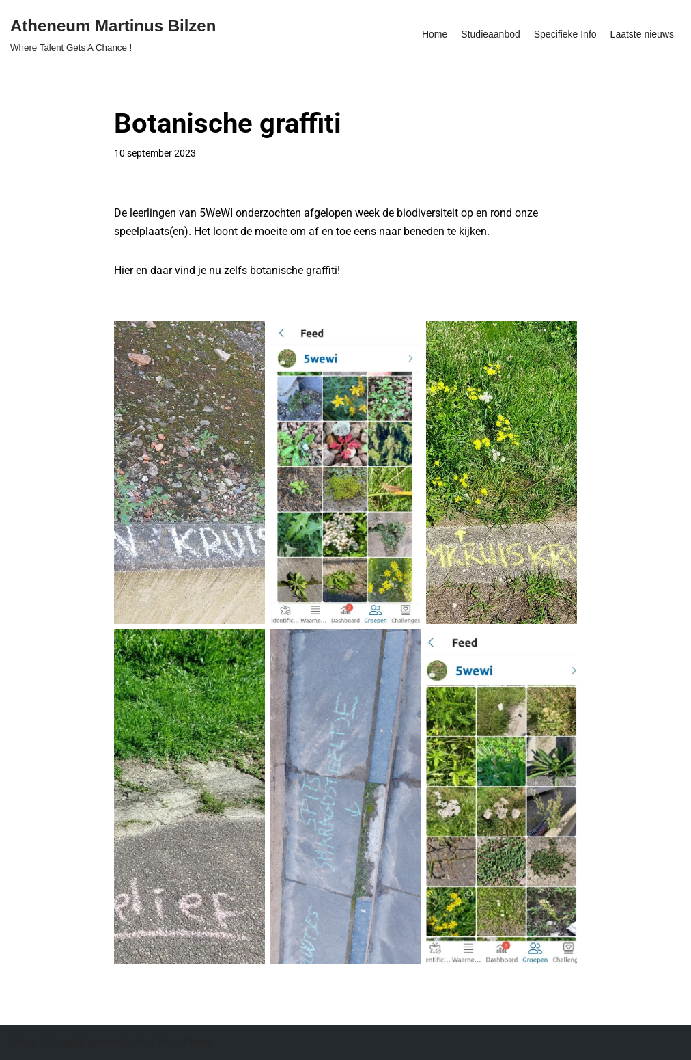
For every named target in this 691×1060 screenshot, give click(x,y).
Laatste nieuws (642, 34)
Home (434, 34)
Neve (23, 1042)
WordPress (185, 1042)
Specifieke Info (565, 34)
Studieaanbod (490, 34)
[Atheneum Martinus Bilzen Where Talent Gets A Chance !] (113, 33)
